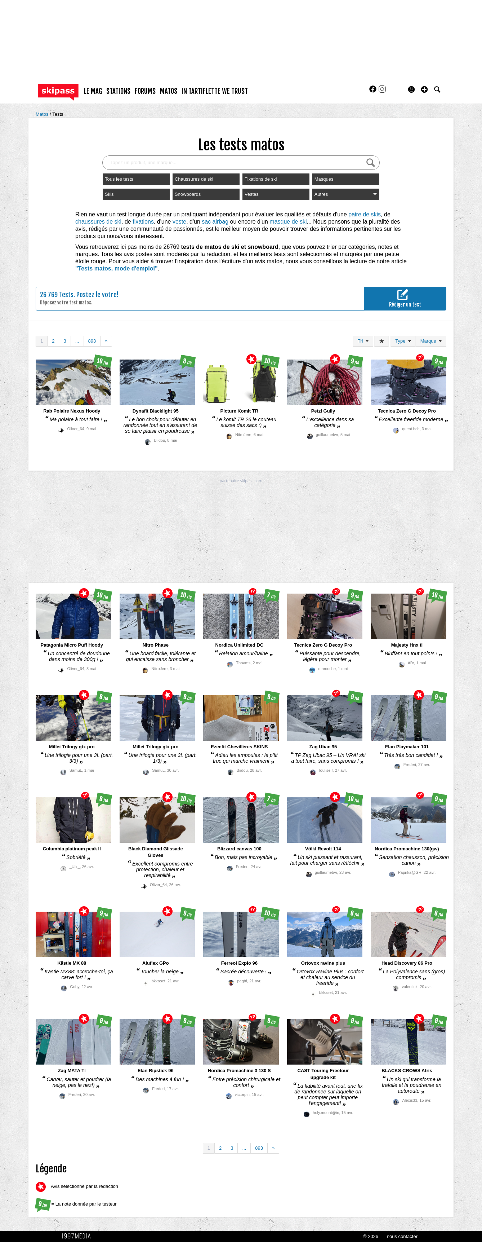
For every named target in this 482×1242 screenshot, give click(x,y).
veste (179, 222)
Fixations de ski (261, 179)
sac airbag (215, 222)
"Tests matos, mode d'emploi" (116, 268)
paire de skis (364, 214)
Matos (43, 114)
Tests (57, 114)
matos (168, 91)
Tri (363, 341)
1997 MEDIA (78, 1236)
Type (403, 341)
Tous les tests (119, 179)
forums (145, 91)
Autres (345, 194)
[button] (424, 89)
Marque (431, 341)
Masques (324, 179)
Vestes (252, 194)
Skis (109, 194)
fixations (143, 222)
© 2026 (370, 1236)
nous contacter (402, 1236)
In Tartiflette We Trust (215, 91)
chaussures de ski (98, 222)
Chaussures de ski (194, 179)
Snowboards (188, 194)
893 (92, 341)
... (77, 341)
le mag (93, 91)
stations (118, 91)
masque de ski (288, 222)
